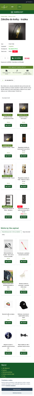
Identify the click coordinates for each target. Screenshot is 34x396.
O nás (3, 376)
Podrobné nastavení (10, 385)
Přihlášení (29, 2)
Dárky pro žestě (11, 16)
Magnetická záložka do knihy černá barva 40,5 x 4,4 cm (23, 210)
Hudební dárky (4, 16)
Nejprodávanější (26, 232)
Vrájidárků (11, 46)
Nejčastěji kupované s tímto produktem (11, 232)
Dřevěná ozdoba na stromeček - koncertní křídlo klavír (23, 285)
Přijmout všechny (17, 389)
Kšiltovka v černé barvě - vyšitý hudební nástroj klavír (23, 316)
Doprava (4, 370)
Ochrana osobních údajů (8, 374)
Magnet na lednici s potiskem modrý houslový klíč (8, 346)
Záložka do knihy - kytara (8, 147)
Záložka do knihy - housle (8, 178)
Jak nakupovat (6, 368)
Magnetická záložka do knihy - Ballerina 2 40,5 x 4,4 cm (23, 179)
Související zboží (6, 98)
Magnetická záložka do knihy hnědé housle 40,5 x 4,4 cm (24, 149)
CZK (13, 6)
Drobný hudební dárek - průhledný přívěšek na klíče (8, 285)
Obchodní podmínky (7, 372)
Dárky (3, 234)
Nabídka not (17, 12)
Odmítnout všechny (17, 392)
